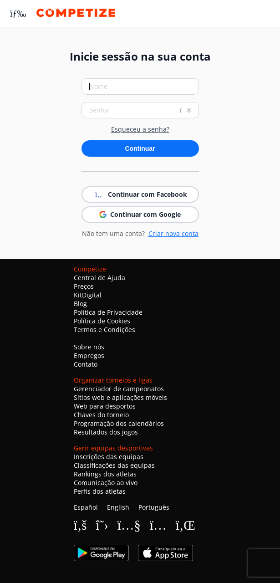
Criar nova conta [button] (173, 233)
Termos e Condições (104, 329)
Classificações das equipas (114, 465)
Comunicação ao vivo (105, 482)
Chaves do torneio (101, 414)
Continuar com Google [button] (140, 214)
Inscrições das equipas (108, 456)
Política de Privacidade (108, 312)
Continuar (140, 148)
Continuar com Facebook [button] (140, 194)
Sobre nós (89, 347)
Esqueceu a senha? (140, 129)
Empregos (89, 355)
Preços (84, 286)
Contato (85, 364)
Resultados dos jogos (106, 432)
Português (153, 507)
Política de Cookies (102, 321)
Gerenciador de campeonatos (119, 388)
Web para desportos (105, 406)
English (118, 507)
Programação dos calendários (119, 423)
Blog (80, 303)
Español (86, 507)
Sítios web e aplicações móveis (120, 397)
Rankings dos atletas (105, 474)
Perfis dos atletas (100, 491)
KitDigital (88, 295)
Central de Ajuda (99, 277)
